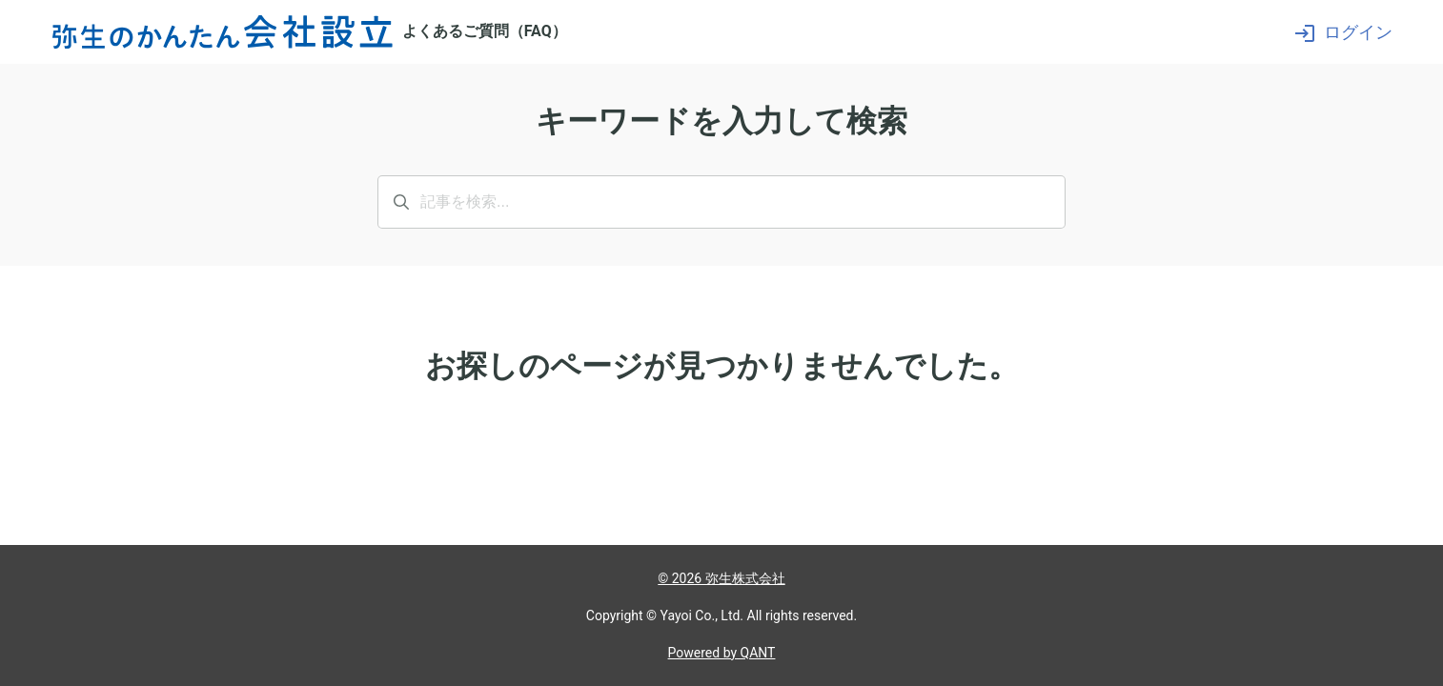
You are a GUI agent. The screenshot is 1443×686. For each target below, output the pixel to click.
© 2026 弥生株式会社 (721, 578)
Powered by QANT (722, 652)
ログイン (1342, 32)
